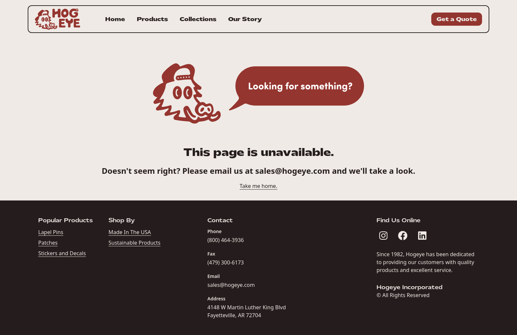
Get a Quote (457, 19)
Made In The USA (129, 232)
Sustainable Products (134, 242)
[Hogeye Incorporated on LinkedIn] (422, 235)
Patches (48, 242)
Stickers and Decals (62, 253)
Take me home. (258, 186)
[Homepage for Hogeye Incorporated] (57, 19)
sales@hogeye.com (292, 170)
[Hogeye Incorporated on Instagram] (383, 235)
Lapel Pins (50, 232)
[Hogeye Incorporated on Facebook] (402, 235)
